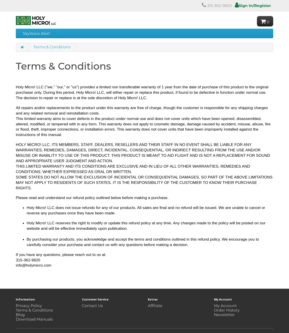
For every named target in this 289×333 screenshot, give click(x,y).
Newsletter (224, 314)
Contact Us (92, 305)
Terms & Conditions (51, 47)
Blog (20, 314)
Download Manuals (34, 319)
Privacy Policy (29, 305)
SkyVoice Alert (36, 33)
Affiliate (155, 305)
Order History (227, 310)
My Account (225, 305)
